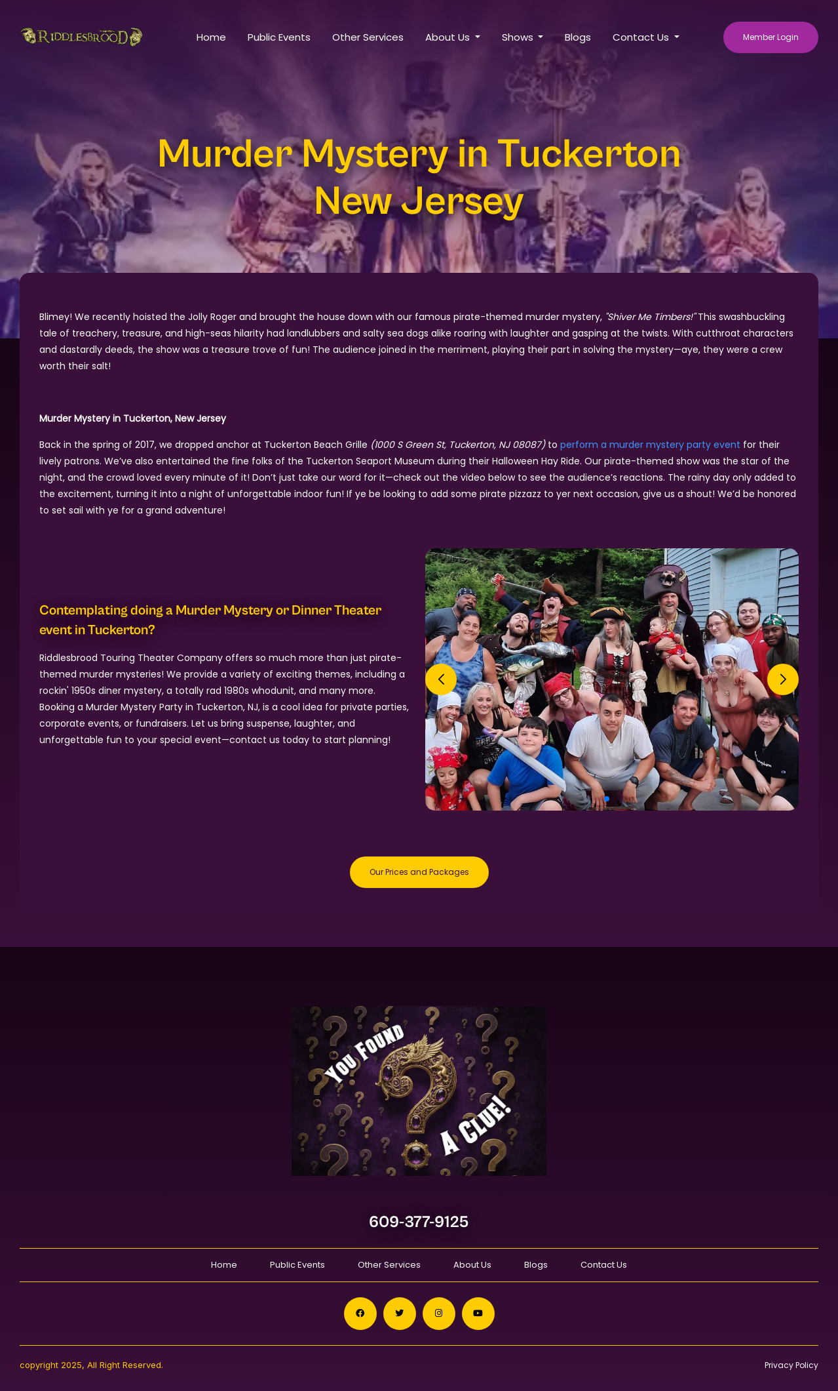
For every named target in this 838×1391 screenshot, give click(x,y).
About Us (472, 1265)
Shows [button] (519, 37)
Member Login (771, 37)
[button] (606, 798)
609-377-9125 (419, 1222)
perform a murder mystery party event (650, 444)
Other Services (368, 37)
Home (211, 37)
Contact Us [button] (642, 37)
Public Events (279, 37)
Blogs (578, 37)
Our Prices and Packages (419, 871)
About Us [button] (448, 37)
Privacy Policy (791, 1365)
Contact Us (604, 1265)
